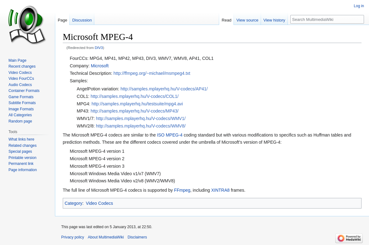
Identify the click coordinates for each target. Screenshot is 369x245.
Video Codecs (99, 203)
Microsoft (100, 65)
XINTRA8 (220, 190)
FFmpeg (182, 190)
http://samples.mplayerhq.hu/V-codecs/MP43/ (135, 110)
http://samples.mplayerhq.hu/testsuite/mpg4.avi (137, 103)
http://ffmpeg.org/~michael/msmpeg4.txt (151, 73)
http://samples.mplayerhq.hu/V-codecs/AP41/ (164, 88)
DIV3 (99, 48)
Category (73, 203)
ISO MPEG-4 (170, 134)
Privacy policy (72, 237)
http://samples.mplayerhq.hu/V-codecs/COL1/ (135, 96)
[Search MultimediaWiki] (327, 19)
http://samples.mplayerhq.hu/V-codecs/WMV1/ (140, 118)
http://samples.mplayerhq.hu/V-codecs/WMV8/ (140, 125)
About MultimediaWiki (106, 237)
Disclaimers (137, 237)
